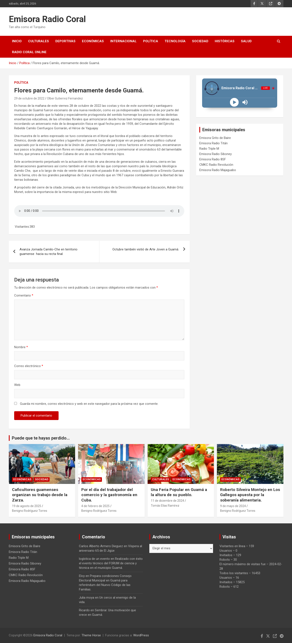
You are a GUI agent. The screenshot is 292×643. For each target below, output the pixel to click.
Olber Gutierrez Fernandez (65, 98)
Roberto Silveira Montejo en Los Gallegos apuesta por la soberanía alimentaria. (250, 495)
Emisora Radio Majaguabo (217, 170)
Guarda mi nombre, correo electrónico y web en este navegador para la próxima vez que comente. (89, 404)
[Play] (234, 102)
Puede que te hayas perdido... (41, 438)
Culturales (38, 41)
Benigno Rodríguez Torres (29, 510)
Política (150, 41)
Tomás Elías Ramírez (165, 505)
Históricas (225, 41)
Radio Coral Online (29, 52)
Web (17, 385)
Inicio (17, 41)
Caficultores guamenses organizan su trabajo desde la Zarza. (39, 495)
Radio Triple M (209, 149)
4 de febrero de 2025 (95, 506)
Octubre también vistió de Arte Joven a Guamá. (145, 249)
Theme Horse (91, 635)
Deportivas (65, 41)
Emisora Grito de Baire (215, 138)
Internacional (123, 41)
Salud (246, 41)
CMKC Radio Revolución (216, 165)
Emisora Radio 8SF (212, 159)
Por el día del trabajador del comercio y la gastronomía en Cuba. (109, 495)
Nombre (21, 347)
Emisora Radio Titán (213, 143)
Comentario (23, 295)
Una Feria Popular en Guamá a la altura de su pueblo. (179, 492)
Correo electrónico (28, 366)
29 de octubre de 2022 (29, 98)
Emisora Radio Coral (47, 19)
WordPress (141, 635)
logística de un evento (94, 559)
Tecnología (175, 41)
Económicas (93, 41)
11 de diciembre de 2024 (167, 500)
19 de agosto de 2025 (26, 506)
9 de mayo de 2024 (233, 506)
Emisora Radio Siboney (215, 154)
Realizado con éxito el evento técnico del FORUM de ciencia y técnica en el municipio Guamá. (111, 563)
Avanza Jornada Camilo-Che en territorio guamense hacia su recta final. (48, 251)
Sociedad (200, 41)
